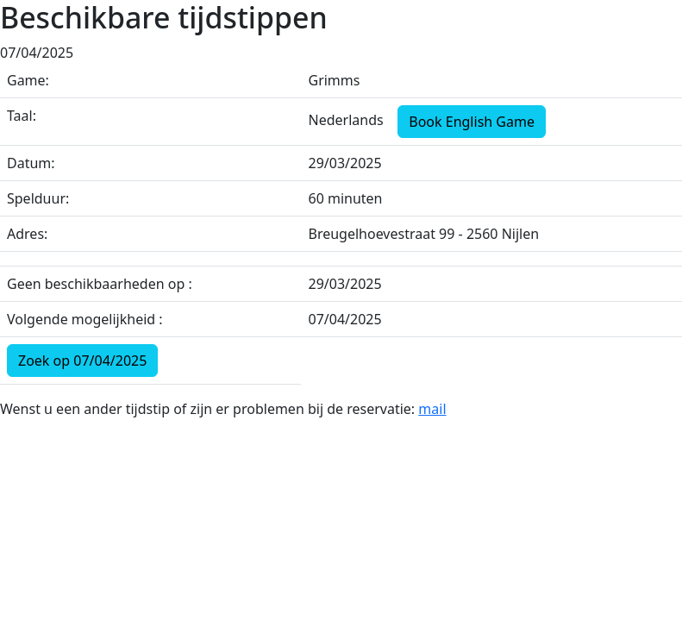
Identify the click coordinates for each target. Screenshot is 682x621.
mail (432, 408)
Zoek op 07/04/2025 (82, 360)
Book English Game (472, 121)
